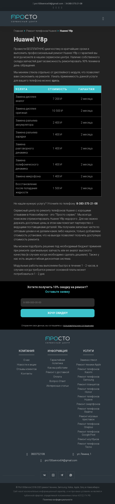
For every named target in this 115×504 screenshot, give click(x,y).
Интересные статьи (58, 385)
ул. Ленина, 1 (84, 454)
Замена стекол (88, 360)
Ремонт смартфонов (88, 404)
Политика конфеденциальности (57, 499)
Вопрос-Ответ (58, 381)
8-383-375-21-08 (73, 3)
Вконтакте (44, 475)
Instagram (53, 475)
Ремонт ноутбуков (88, 439)
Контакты (26, 373)
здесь (55, 80)
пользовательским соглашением (78, 325)
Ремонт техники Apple (88, 364)
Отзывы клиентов (27, 369)
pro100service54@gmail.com (48, 3)
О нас (26, 360)
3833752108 (38, 454)
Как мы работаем (57, 367)
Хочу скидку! (58, 313)
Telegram (62, 475)
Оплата (57, 376)
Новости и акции (26, 364)
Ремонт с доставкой (57, 372)
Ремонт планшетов (88, 384)
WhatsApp (70, 475)
